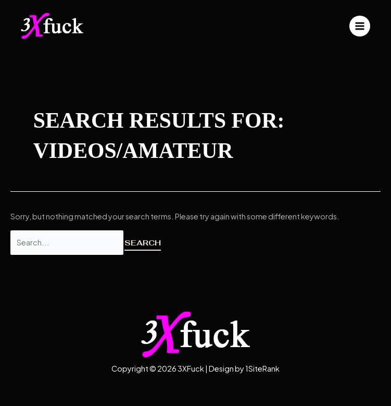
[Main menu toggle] (359, 26)
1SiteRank (262, 368)
